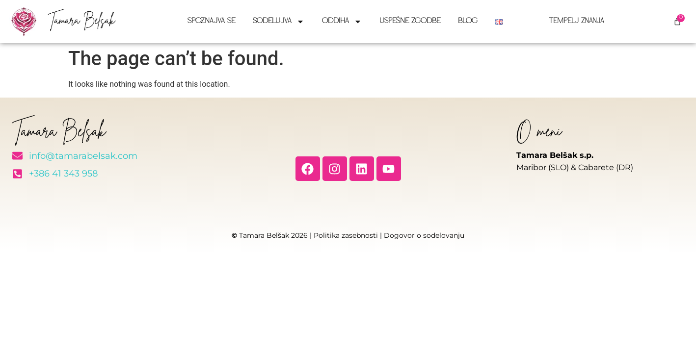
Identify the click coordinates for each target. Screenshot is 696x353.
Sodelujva (278, 21)
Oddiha (342, 21)
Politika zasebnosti (346, 235)
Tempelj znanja (572, 21)
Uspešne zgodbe (409, 21)
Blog (468, 21)
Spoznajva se (211, 21)
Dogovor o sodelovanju (424, 235)
